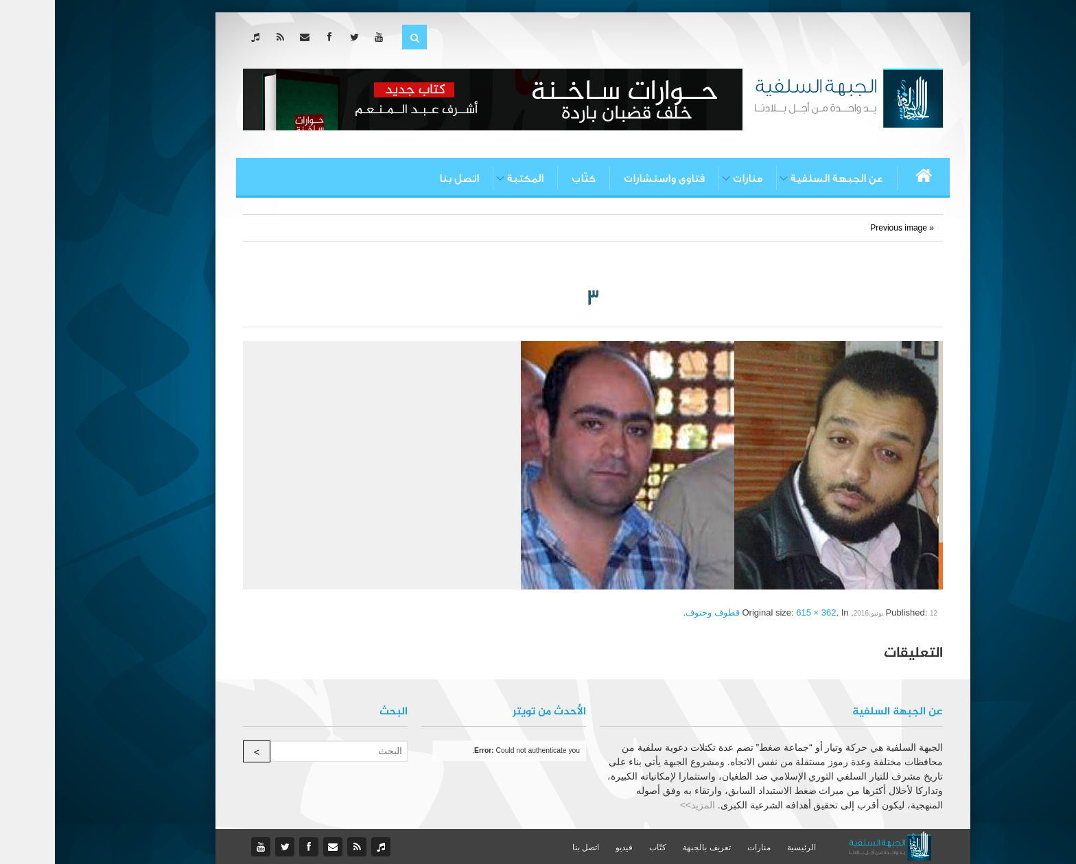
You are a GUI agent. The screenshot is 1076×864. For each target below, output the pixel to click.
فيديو (569, 847)
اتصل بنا (404, 178)
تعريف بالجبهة (651, 847)
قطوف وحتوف (658, 612)
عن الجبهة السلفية (782, 178)
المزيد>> (642, 804)
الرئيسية (746, 847)
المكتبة (470, 178)
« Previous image (847, 228)
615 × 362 (761, 612)
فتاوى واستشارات (609, 178)
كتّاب (529, 178)
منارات (692, 178)
